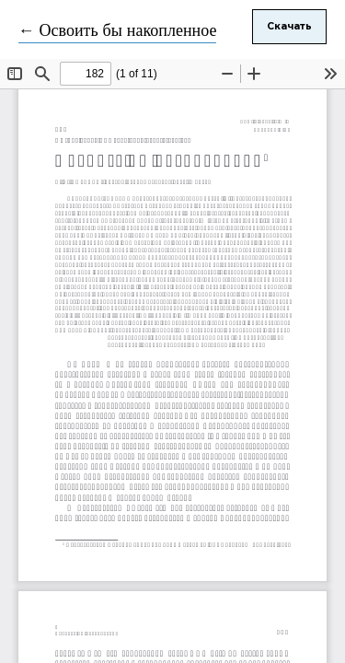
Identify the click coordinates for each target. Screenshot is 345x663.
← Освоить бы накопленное (117, 30)
